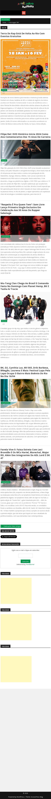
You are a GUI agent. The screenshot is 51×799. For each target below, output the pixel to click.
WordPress (20, 797)
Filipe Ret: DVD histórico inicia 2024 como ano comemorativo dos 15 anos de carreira (25, 135)
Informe (4, 90)
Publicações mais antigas (12, 526)
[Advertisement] (16, 591)
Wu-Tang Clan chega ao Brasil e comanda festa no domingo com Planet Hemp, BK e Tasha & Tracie (25, 286)
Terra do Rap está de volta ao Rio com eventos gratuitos (23, 35)
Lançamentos (6, 236)
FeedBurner (30, 564)
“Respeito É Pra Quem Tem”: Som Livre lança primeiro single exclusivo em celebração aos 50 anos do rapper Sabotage (22, 209)
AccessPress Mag (37, 797)
